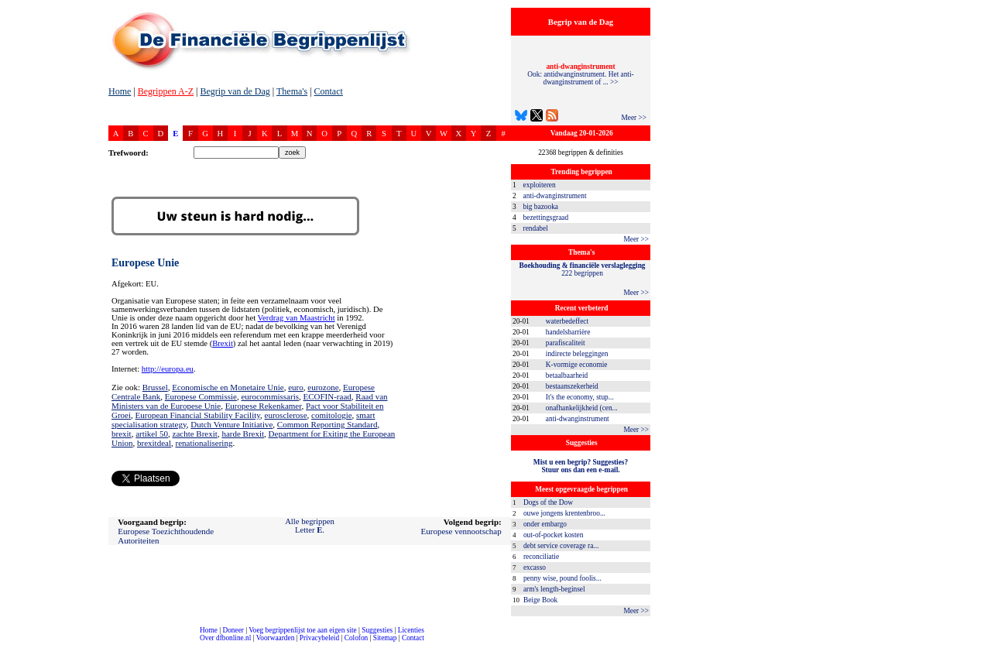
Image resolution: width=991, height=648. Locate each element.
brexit (121, 433)
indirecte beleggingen (577, 354)
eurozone (322, 387)
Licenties (411, 630)
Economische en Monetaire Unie (227, 387)
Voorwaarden (275, 638)
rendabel (535, 228)
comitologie (331, 415)
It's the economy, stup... (580, 397)
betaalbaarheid (567, 375)
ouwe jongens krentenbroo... (564, 513)
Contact (328, 91)
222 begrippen (583, 269)
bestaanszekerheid (572, 386)
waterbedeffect (567, 321)
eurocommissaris (270, 396)
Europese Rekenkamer (263, 405)
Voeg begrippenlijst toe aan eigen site (302, 630)
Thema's (291, 91)
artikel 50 (151, 433)
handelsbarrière (568, 332)
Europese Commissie (201, 396)
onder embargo (545, 524)
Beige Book (540, 600)
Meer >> (633, 118)
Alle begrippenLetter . (309, 525)
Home (119, 91)
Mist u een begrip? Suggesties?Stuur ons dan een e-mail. (580, 466)
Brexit (222, 343)
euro (295, 387)
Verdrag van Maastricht (296, 318)
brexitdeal (154, 442)
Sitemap (385, 638)
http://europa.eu (168, 369)
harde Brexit (242, 433)
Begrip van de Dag (234, 91)
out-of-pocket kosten (553, 535)
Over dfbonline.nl (225, 638)
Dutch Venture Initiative (231, 424)
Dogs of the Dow (548, 502)
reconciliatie (541, 557)
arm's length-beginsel (554, 589)
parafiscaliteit (565, 343)
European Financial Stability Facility (198, 415)
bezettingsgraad (546, 217)
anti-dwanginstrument (555, 196)
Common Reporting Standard (327, 424)
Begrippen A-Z (166, 91)
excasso (534, 567)
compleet (8, 644)
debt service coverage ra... (560, 546)
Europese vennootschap (461, 531)
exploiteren (539, 185)
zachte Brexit (195, 433)
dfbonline (976, 643)
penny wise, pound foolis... (562, 578)
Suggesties (377, 630)
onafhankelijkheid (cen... (582, 408)
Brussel (155, 387)
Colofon (357, 638)
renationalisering (203, 442)
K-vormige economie (577, 365)
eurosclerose (286, 415)
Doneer (232, 630)
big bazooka (540, 207)
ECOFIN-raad (327, 396)
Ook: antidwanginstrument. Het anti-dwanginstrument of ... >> (580, 74)
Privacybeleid (319, 638)
